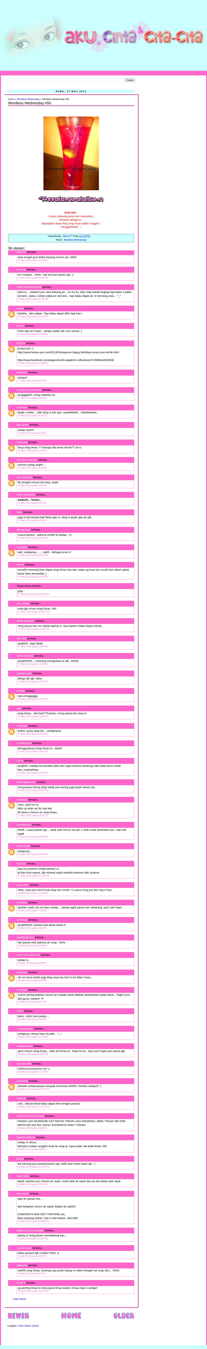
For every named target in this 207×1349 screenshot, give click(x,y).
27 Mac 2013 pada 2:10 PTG (33, 716)
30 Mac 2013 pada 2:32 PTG (33, 1184)
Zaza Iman (23, 884)
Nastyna (21, 252)
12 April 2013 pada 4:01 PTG (33, 1291)
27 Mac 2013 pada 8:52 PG (32, 398)
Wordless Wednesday (28, 99)
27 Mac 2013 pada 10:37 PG (33, 555)
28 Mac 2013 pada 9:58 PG (32, 1019)
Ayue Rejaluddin (26, 494)
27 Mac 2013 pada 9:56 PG (32, 520)
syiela (20, 1011)
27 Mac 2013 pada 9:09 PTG (33, 854)
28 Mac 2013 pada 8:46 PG (32, 945)
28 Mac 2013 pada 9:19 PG (32, 980)
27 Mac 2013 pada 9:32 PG (32, 485)
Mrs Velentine (24, 477)
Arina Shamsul (25, 655)
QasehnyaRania (26, 1137)
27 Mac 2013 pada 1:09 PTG (33, 646)
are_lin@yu (23, 603)
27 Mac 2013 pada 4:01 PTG (33, 772)
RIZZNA (21, 863)
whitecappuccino (26, 782)
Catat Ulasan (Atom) (28, 1325)
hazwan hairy (24, 673)
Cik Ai (20, 760)
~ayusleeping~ (25, 1028)
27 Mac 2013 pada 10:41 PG (33, 576)
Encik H (21, 1282)
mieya (20, 308)
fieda (19, 512)
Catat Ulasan (19, 1299)
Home (11, 99)
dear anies (23, 424)
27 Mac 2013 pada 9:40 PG (32, 502)
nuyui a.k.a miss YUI (28, 954)
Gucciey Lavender (27, 459)
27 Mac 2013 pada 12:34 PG (33, 363)
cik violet (22, 638)
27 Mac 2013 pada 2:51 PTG (33, 751)
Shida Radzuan (25, 620)
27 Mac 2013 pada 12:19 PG (33, 260)
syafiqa (21, 690)
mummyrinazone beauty (30, 1115)
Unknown (22, 372)
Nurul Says (23, 1176)
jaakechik (22, 1265)
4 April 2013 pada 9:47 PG (31, 1273)
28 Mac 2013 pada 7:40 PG (32, 910)
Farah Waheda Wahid (29, 287)
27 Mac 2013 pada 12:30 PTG (33, 611)
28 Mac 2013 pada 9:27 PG (32, 1001)
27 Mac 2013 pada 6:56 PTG (33, 836)
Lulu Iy (20, 325)
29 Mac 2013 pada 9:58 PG (32, 1149)
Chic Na (21, 269)
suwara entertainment (29, 389)
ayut (19, 708)
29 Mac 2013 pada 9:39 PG (32, 1128)
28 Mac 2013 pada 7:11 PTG (33, 1071)
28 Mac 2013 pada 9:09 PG (32, 963)
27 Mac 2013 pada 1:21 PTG (33, 681)
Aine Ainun (23, 1193)
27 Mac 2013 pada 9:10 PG (32, 415)
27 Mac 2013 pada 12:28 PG (33, 334)
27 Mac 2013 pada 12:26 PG (33, 299)
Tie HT (20, 564)
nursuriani (22, 1080)
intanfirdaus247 (25, 937)
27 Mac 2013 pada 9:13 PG (32, 450)
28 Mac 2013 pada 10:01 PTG (33, 1089)
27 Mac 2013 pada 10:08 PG (33, 538)
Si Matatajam (24, 743)
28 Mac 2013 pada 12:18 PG (33, 893)
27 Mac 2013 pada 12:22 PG (33, 277)
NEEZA (21, 343)
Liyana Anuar (24, 1247)
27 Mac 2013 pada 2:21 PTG (33, 733)
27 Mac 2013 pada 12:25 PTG (33, 594)
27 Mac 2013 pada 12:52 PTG (33, 629)
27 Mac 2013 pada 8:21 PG (32, 380)
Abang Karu (23, 529)
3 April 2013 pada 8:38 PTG (32, 1256)
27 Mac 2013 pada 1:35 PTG (33, 699)
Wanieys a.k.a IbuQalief (30, 1230)
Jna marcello (24, 1063)
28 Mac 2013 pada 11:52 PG (33, 1036)
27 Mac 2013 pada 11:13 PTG (33, 875)
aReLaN (21, 1098)
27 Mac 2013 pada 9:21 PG (32, 467)
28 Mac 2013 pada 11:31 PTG (33, 1106)
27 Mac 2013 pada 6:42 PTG (33, 815)
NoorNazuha (24, 824)
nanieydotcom (25, 1046)
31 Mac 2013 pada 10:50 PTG (33, 1221)
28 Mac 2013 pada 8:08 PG (32, 928)
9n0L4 (20, 1158)
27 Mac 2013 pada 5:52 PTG (33, 790)
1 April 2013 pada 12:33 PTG (33, 1238)
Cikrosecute (23, 846)
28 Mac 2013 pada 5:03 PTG (33, 1054)
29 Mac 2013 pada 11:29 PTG (33, 1166)
